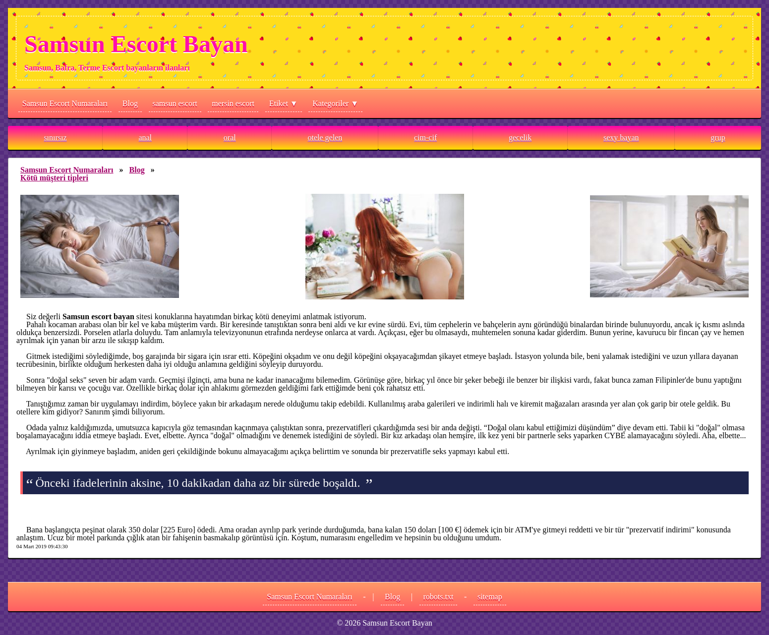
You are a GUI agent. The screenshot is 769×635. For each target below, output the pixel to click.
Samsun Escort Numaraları (65, 103)
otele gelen (324, 137)
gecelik (520, 137)
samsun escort (175, 103)
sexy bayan (621, 137)
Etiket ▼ (283, 103)
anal (145, 137)
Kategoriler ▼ (335, 103)
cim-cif (425, 137)
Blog (130, 103)
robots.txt (438, 596)
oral (230, 137)
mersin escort (233, 103)
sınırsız (55, 137)
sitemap (489, 596)
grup (717, 137)
